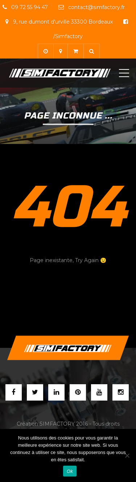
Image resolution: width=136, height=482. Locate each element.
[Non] (127, 455)
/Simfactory (68, 36)
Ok (70, 471)
